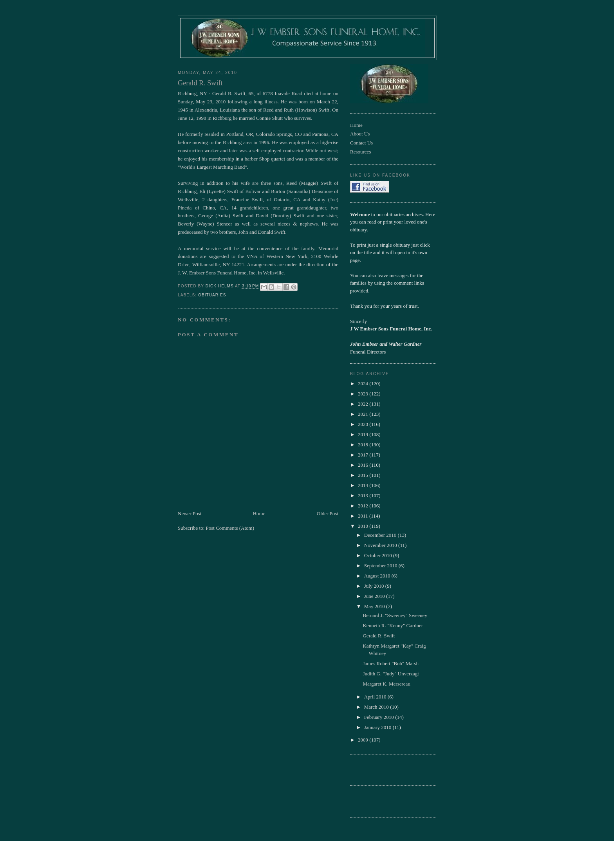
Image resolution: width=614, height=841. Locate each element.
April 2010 (376, 697)
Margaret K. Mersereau (386, 684)
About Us (360, 134)
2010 (363, 526)
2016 (363, 465)
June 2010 (375, 596)
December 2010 (381, 535)
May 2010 (375, 606)
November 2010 (381, 545)
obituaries (212, 295)
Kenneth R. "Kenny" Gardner (393, 625)
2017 (363, 455)
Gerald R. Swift (379, 636)
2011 (363, 516)
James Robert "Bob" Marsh (390, 663)
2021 (363, 414)
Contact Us (361, 143)
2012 (363, 506)
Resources (360, 152)
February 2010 (379, 717)
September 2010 (381, 565)
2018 (363, 445)
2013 (363, 495)
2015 (363, 475)
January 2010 (378, 727)
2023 (363, 394)
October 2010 (378, 555)
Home (259, 513)
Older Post (327, 513)
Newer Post (189, 513)
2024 (363, 383)
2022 (363, 404)
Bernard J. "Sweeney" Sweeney (395, 615)
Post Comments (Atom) (230, 528)
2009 (363, 740)
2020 (363, 424)
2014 (363, 485)
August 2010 (378, 576)
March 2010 (377, 707)
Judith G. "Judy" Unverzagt (391, 674)
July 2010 (374, 586)
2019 (363, 434)
